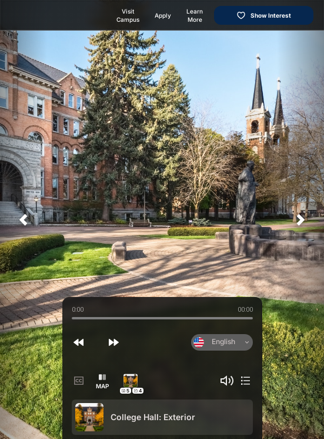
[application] (162, 219)
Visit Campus (127, 15)
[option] (162, 417)
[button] (79, 342)
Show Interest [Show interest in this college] (263, 15)
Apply (163, 15)
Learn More (194, 15)
